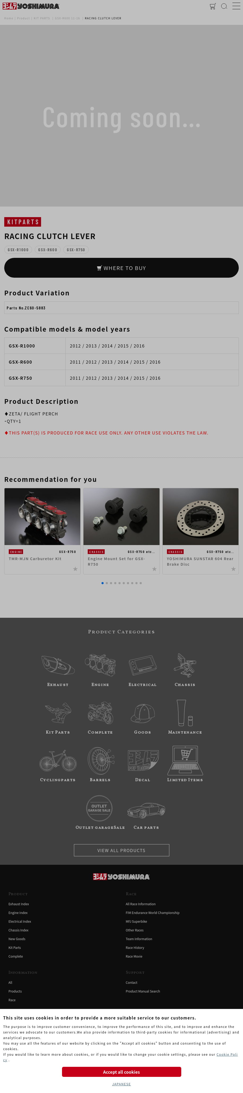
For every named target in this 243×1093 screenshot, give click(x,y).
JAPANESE (121, 1084)
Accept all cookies (121, 1072)
